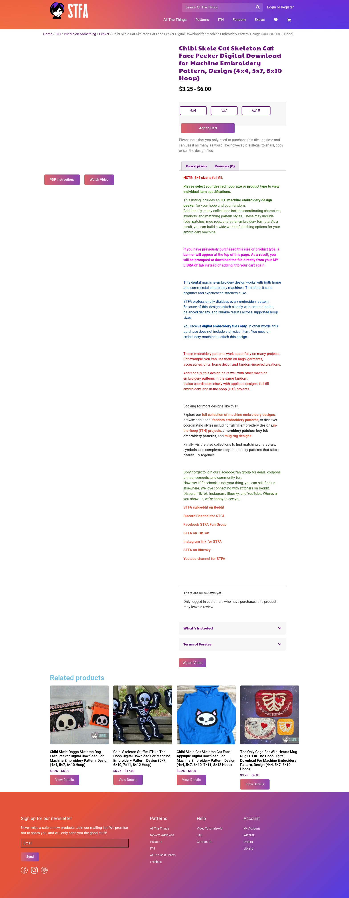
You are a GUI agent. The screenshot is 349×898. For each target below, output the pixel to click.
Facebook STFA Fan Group (204, 524)
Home (47, 34)
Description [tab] (196, 165)
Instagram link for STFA (202, 541)
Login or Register (280, 7)
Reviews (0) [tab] (225, 165)
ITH (221, 20)
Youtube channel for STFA (204, 559)
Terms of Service (197, 644)
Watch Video (192, 663)
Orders (248, 842)
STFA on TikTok (196, 533)
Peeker (104, 34)
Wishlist (248, 835)
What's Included (198, 628)
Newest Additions (162, 835)
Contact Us (204, 842)
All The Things (175, 20)
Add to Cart (208, 128)
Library (248, 848)
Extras (260, 20)
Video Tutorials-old (209, 828)
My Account (251, 828)
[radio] (193, 110)
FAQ (200, 835)
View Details (64, 780)
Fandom (239, 20)
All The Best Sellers (163, 855)
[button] (232, 628)
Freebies (156, 862)
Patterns (202, 20)
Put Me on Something (80, 34)
